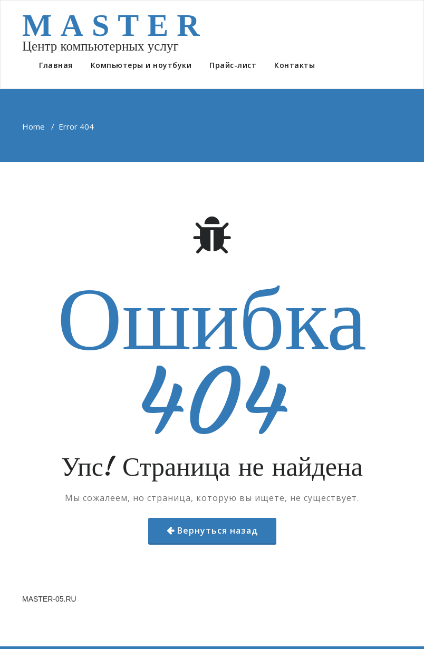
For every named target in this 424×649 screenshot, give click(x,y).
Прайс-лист (232, 65)
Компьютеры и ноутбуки (141, 65)
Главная (56, 65)
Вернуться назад (217, 530)
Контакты (294, 65)
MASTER (115, 25)
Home (33, 126)
